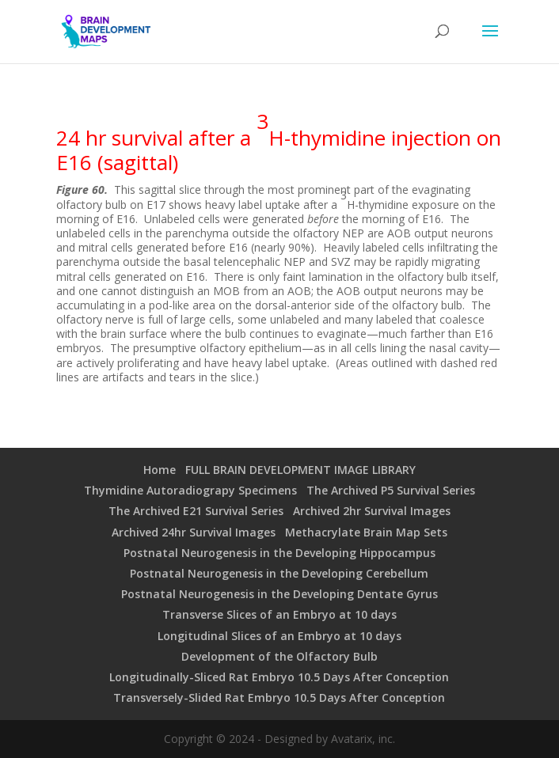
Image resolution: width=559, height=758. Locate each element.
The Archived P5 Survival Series (390, 490)
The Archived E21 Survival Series (195, 510)
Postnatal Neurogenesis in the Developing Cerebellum (279, 573)
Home (159, 469)
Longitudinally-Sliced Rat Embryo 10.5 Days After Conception (279, 676)
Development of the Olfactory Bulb (279, 656)
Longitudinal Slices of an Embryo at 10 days (279, 635)
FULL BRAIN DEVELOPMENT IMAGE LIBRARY (300, 469)
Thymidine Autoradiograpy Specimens (190, 490)
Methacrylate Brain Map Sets (366, 532)
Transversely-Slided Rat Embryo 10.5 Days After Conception (279, 697)
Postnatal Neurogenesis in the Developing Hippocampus (279, 552)
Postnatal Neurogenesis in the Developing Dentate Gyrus (279, 593)
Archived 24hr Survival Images (194, 532)
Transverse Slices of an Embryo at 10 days (279, 614)
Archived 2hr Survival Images (372, 510)
